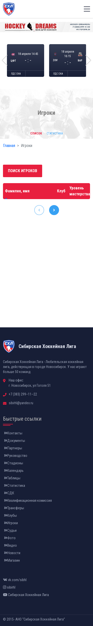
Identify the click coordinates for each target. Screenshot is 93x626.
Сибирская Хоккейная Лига (26, 595)
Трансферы (14, 508)
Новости (12, 553)
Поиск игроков (22, 170)
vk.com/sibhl (15, 580)
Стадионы (13, 463)
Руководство (15, 455)
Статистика (14, 485)
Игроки (11, 523)
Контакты (13, 433)
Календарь (14, 470)
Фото (10, 538)
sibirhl (9, 587)
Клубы (10, 515)
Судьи (10, 530)
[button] (4, 60)
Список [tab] (36, 133)
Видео (10, 545)
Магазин (12, 560)
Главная (9, 145)
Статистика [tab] (55, 133)
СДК (9, 493)
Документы (14, 440)
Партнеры (13, 448)
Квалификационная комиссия (28, 500)
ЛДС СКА (16, 73)
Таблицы (12, 478)
